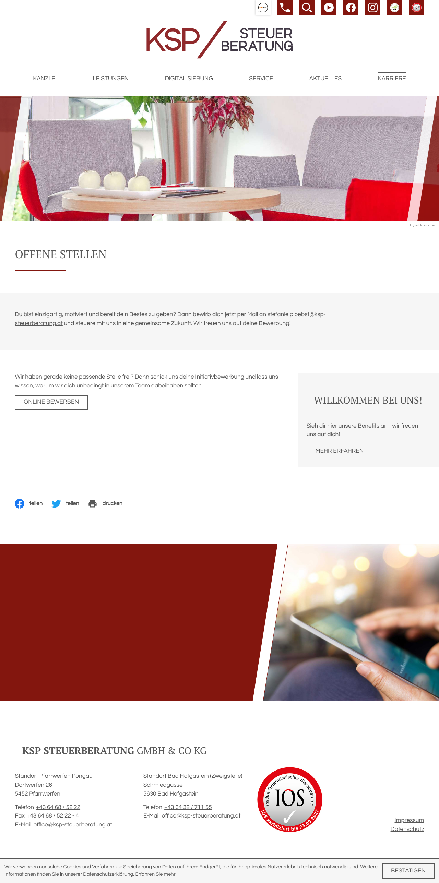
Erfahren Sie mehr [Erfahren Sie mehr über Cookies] (155, 874)
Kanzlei (45, 78)
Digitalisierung (189, 78)
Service (261, 78)
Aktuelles (325, 78)
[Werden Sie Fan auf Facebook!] (350, 7)
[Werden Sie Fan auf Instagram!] (372, 7)
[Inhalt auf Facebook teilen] (33, 503)
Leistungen (111, 78)
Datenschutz (407, 829)
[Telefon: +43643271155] (188, 807)
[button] (263, 7)
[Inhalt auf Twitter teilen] (69, 503)
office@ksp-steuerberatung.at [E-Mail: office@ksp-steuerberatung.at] (72, 825)
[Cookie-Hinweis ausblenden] (408, 870)
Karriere (392, 78)
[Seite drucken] (109, 503)
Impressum (409, 820)
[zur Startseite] (219, 40)
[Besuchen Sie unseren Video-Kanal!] (328, 7)
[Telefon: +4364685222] (58, 807)
